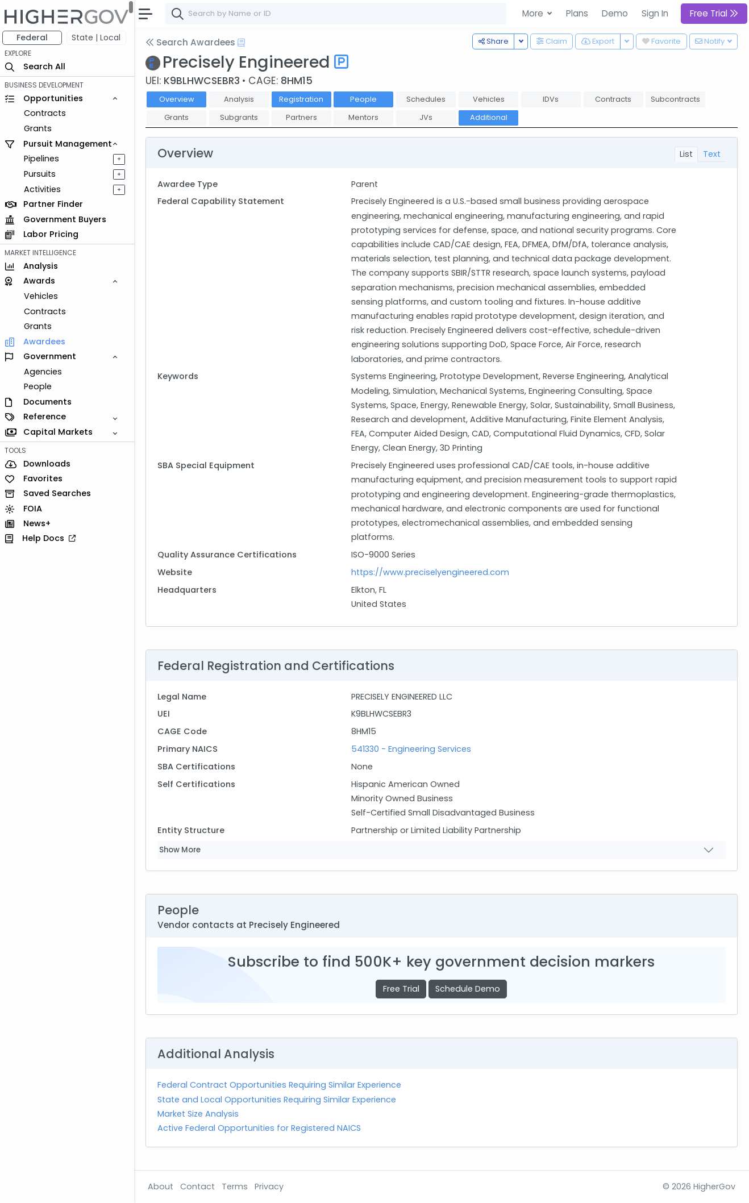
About (163, 1186)
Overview (179, 99)
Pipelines (43, 158)
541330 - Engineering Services (413, 749)
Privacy (271, 1186)
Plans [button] (577, 13)
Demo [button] (615, 13)
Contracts (47, 113)
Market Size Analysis (200, 1113)
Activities (44, 189)
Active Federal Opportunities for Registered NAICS (261, 1128)
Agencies (45, 371)
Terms (237, 1186)
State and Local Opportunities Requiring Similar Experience (279, 1099)
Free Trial (402, 988)
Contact (199, 1186)
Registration (303, 99)
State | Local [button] (98, 37)
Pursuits (42, 174)
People (40, 386)
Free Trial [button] (714, 13)
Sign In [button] (655, 13)
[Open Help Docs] (243, 42)
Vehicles (43, 296)
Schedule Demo (468, 988)
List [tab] (686, 154)
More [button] (534, 13)
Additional (491, 117)
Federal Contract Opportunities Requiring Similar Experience (281, 1084)
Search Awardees (193, 42)
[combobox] (338, 13)
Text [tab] (712, 154)
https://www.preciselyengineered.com (432, 572)
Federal (34, 37)
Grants (40, 128)
